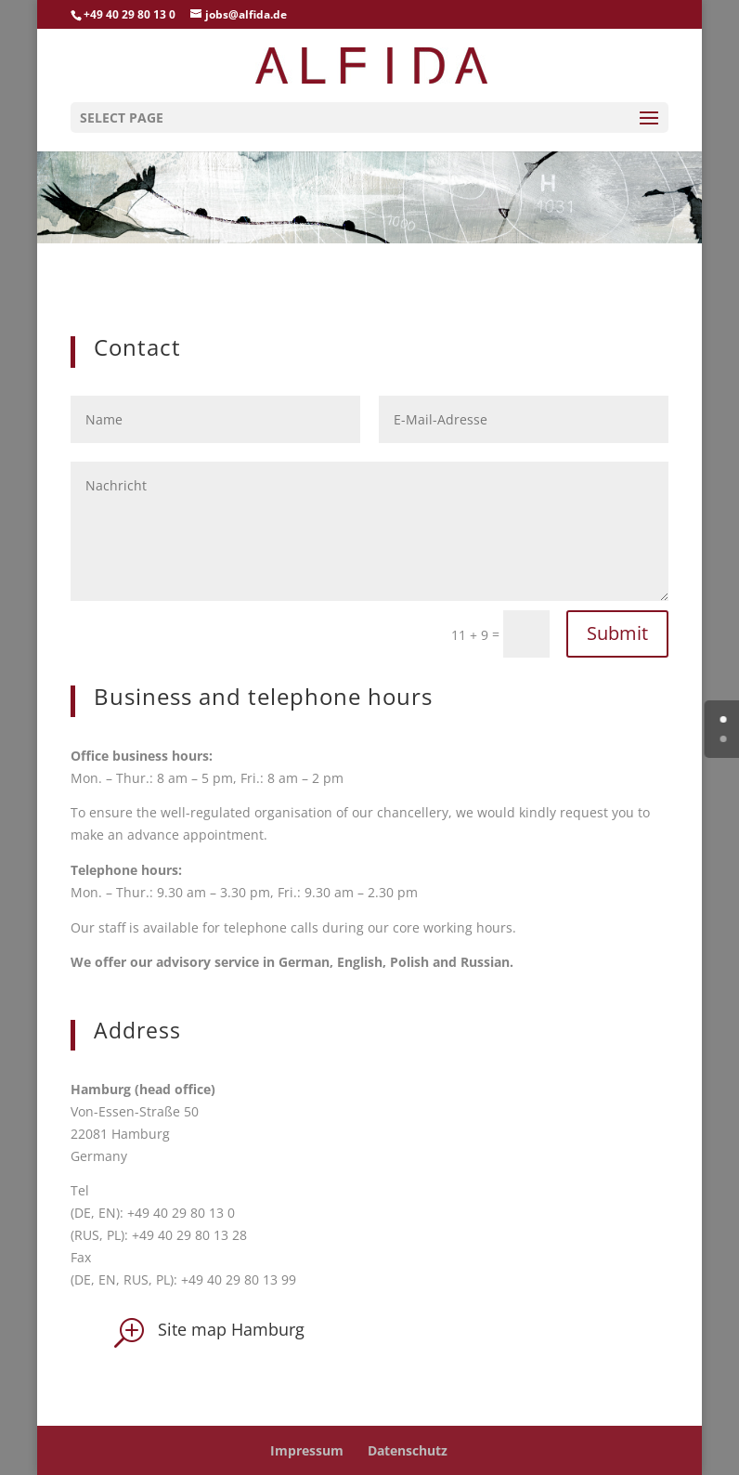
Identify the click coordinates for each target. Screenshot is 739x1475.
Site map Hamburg (231, 1329)
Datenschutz (407, 1450)
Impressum (307, 1450)
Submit (617, 633)
